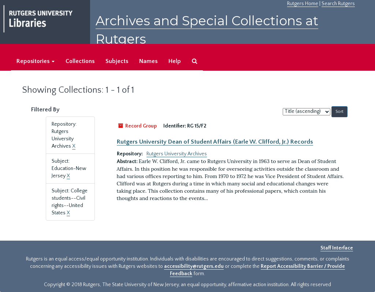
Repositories (35, 61)
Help (174, 61)
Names (148, 61)
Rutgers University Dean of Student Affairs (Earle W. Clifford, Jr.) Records (215, 141)
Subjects (116, 61)
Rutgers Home (302, 4)
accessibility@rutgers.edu (194, 266)
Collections (80, 61)
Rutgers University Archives (176, 154)
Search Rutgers (338, 4)
